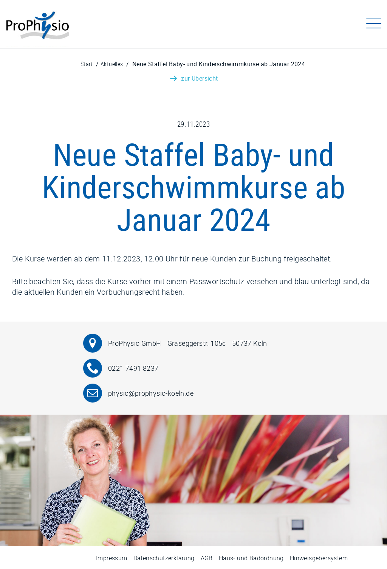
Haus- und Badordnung (251, 558)
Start (86, 64)
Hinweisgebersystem (319, 558)
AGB (207, 558)
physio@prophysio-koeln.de (151, 393)
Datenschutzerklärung (164, 558)
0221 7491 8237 (133, 368)
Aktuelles (112, 64)
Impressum (111, 558)
